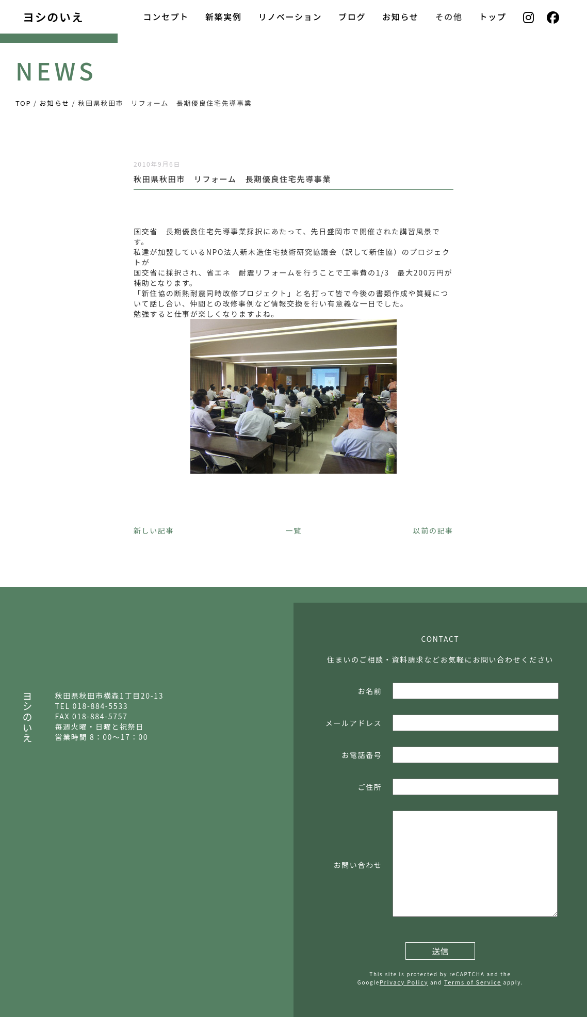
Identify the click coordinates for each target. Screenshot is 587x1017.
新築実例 (223, 16)
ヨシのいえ (53, 16)
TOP (23, 103)
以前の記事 (433, 530)
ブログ (352, 16)
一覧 (293, 530)
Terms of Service (472, 982)
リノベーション (290, 16)
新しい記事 (154, 530)
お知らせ (400, 16)
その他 (449, 16)
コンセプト (165, 16)
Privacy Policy (404, 982)
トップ (493, 16)
